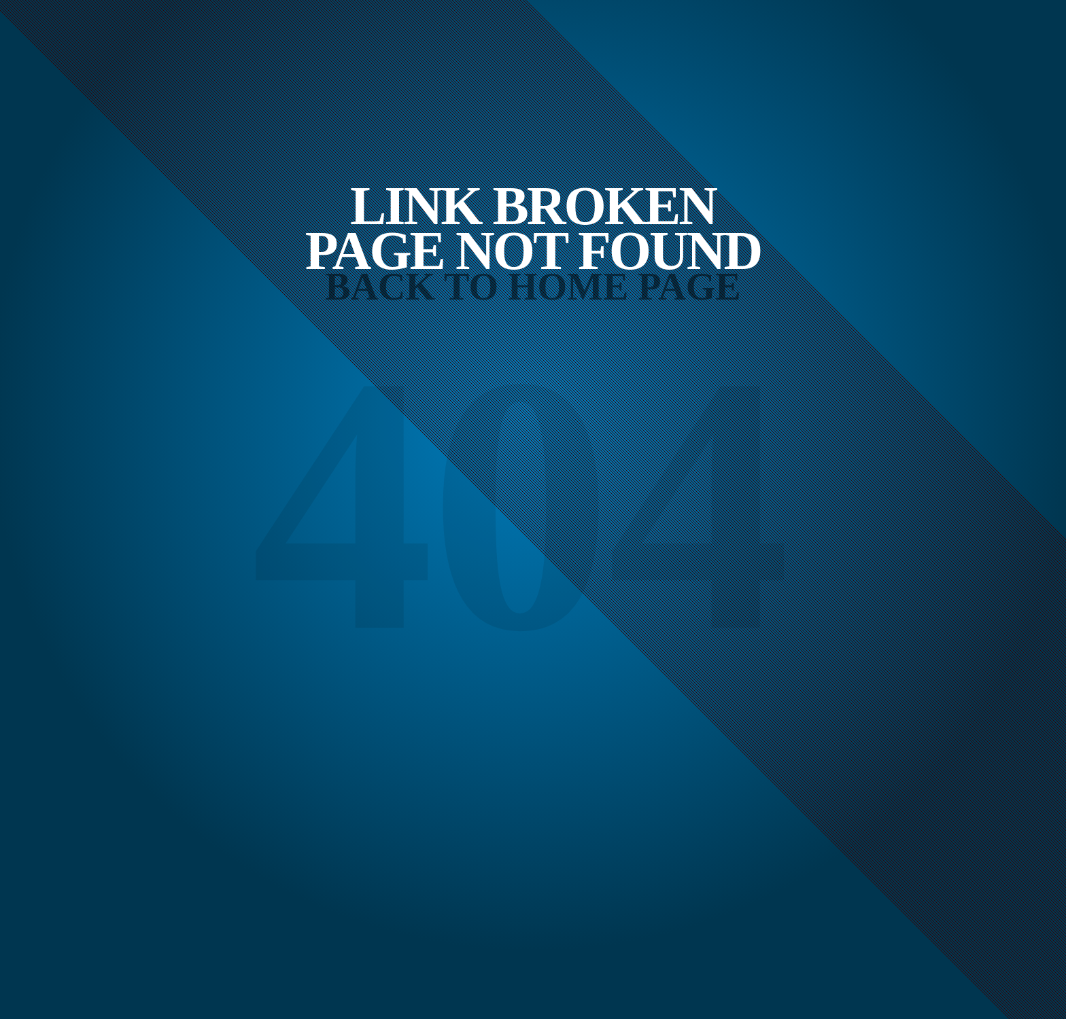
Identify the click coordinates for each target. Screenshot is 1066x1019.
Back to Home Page (532, 286)
